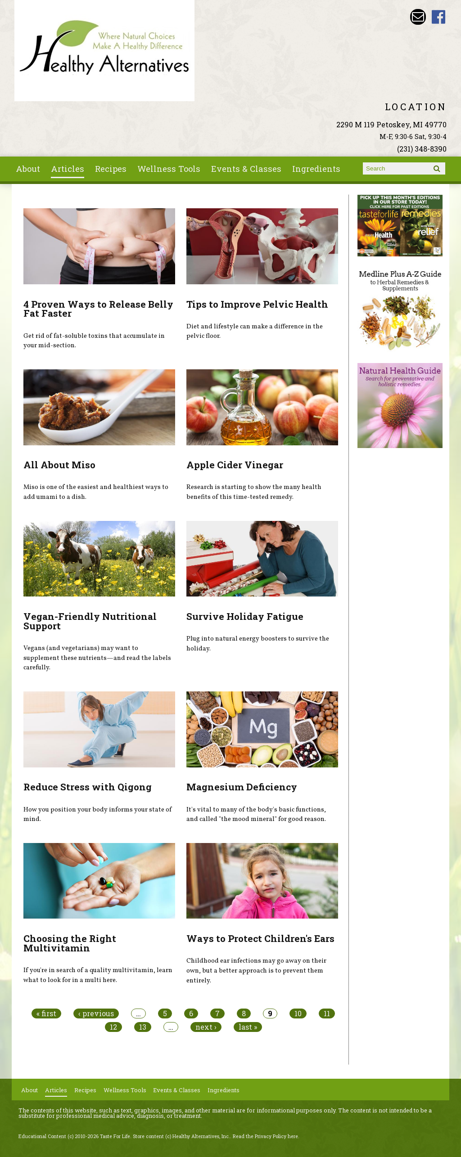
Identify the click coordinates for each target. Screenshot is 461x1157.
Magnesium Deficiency (241, 786)
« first (46, 1013)
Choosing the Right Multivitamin (69, 943)
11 (327, 1013)
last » (248, 1026)
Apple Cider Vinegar (234, 464)
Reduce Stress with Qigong (87, 786)
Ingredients (316, 168)
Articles (67, 168)
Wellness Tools (168, 168)
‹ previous (96, 1013)
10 (298, 1013)
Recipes (111, 168)
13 (142, 1026)
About (28, 168)
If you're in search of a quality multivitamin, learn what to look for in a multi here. (97, 975)
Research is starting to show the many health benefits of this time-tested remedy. (253, 492)
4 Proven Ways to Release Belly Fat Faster (98, 309)
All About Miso (59, 464)
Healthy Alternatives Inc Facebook (439, 17)
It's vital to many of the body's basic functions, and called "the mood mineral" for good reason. (256, 814)
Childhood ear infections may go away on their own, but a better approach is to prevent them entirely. (256, 970)
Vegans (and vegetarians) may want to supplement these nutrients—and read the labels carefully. (97, 658)
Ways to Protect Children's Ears (260, 938)
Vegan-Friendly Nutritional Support (90, 621)
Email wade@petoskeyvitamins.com (418, 17)
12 (113, 1026)
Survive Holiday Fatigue (244, 616)
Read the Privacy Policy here (265, 1136)
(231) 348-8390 (422, 148)
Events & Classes (246, 168)
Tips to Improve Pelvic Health (257, 304)
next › (206, 1026)
